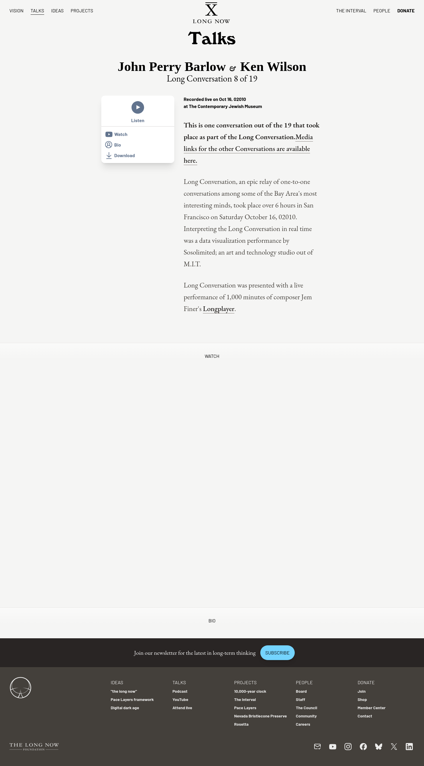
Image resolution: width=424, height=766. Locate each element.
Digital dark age (125, 707)
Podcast (180, 691)
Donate (406, 10)
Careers (303, 724)
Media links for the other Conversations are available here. (248, 148)
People (381, 10)
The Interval (351, 10)
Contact (364, 715)
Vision (16, 10)
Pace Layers (245, 707)
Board (301, 691)
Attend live (182, 707)
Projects (82, 10)
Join (361, 691)
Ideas (57, 10)
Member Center (371, 707)
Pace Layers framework (132, 699)
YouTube (180, 699)
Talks (37, 10)
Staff (300, 699)
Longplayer (218, 308)
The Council (306, 707)
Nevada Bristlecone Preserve (260, 715)
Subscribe (277, 652)
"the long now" (124, 691)
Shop (362, 699)
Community (306, 715)
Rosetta (241, 724)
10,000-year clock (250, 691)
